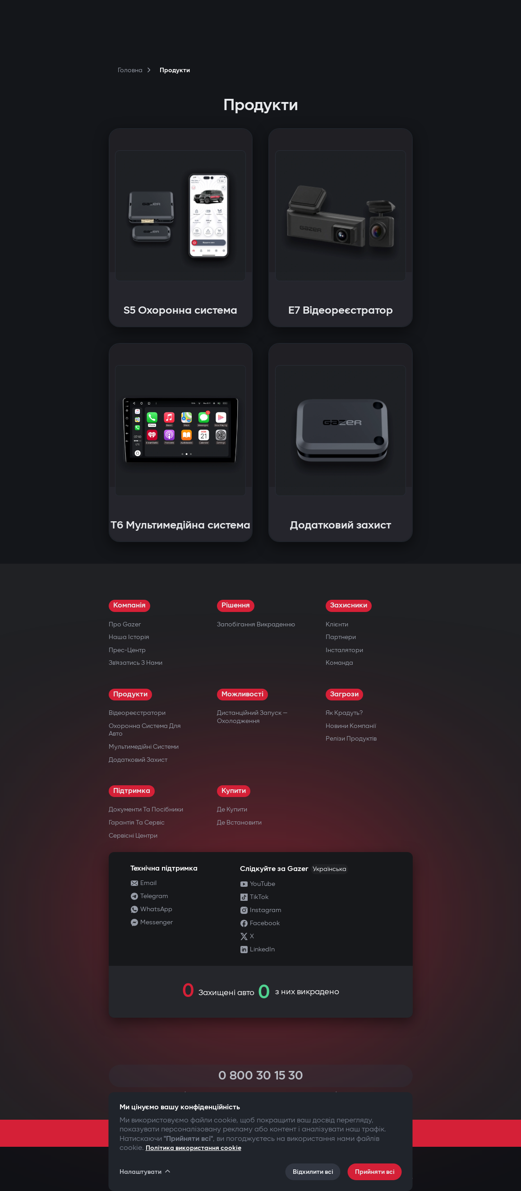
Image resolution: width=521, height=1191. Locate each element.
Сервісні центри (133, 835)
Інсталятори (344, 650)
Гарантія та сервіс (137, 822)
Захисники (348, 605)
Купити (233, 791)
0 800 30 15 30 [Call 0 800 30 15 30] (260, 1075)
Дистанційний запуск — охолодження (252, 717)
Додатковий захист (138, 760)
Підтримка (131, 791)
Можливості (242, 694)
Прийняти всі (375, 1172)
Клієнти (337, 624)
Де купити (232, 809)
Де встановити (239, 822)
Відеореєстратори (137, 713)
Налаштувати (146, 1172)
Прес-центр (127, 650)
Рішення (235, 605)
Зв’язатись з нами (135, 663)
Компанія (129, 605)
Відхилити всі (313, 1172)
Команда (339, 663)
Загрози (344, 694)
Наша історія (129, 637)
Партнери (341, 637)
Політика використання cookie (193, 1148)
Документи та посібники (146, 809)
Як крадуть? (344, 713)
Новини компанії (351, 726)
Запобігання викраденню (256, 624)
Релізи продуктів (351, 738)
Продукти (130, 694)
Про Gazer (125, 624)
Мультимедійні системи (144, 747)
